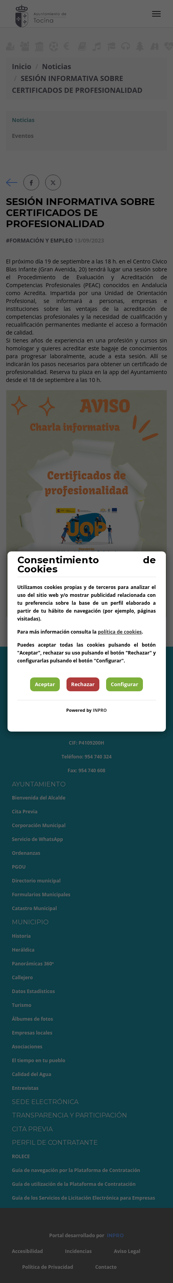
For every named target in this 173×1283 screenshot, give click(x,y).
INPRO (100, 710)
